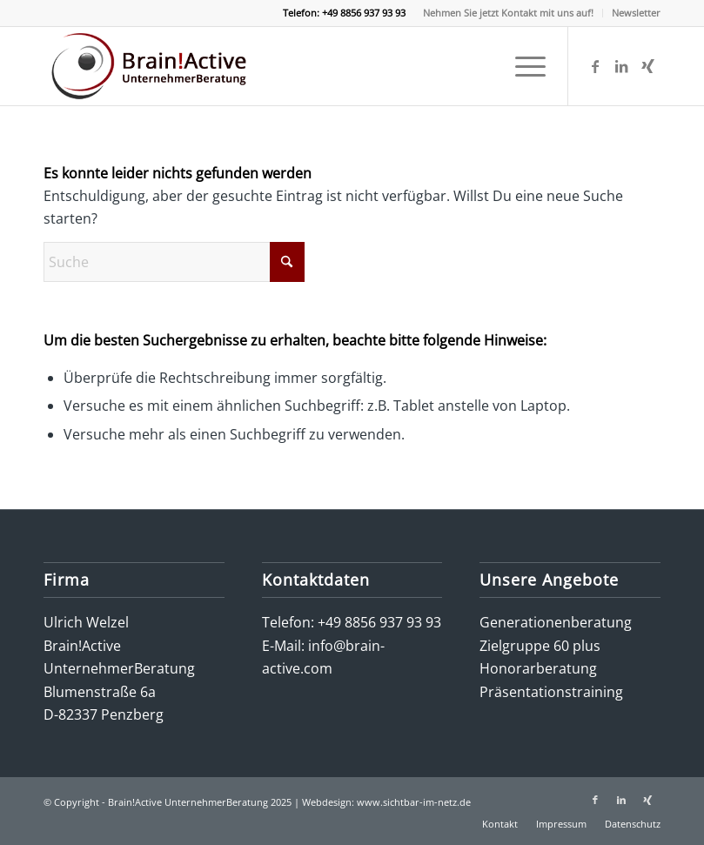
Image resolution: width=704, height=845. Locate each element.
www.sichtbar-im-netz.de (414, 801)
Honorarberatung (538, 668)
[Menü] (522, 66)
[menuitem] (508, 13)
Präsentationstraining (551, 691)
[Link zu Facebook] (595, 66)
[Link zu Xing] (647, 66)
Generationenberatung (555, 622)
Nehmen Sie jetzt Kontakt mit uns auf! (508, 12)
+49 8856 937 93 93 (379, 622)
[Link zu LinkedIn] (621, 66)
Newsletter (636, 12)
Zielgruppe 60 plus (539, 645)
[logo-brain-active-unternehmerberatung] (151, 66)
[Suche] (174, 262)
